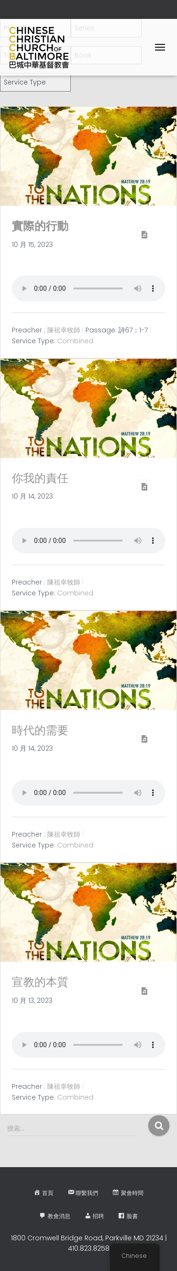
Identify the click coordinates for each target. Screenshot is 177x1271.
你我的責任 (40, 478)
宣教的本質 (40, 982)
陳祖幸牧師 (63, 330)
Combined (75, 341)
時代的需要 (40, 730)
